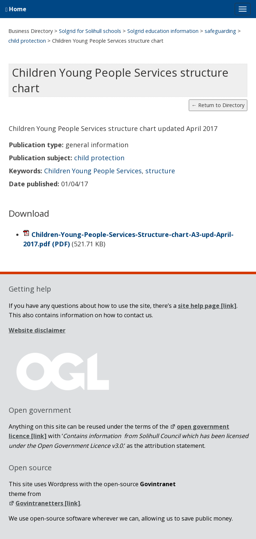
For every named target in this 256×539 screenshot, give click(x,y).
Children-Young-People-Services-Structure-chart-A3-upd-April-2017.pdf (128, 239)
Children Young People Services (93, 170)
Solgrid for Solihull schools (90, 30)
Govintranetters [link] (44, 503)
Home (15, 9)
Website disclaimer (37, 330)
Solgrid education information (163, 30)
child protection (99, 157)
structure (160, 170)
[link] (207, 306)
